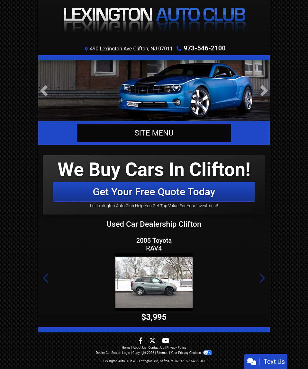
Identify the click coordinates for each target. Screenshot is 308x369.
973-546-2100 (205, 48)
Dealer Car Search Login (113, 353)
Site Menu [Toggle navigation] (154, 132)
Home (126, 347)
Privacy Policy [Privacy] (176, 347)
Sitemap (162, 353)
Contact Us (156, 347)
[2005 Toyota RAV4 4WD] (154, 282)
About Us (139, 347)
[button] (44, 90)
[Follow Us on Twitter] (153, 341)
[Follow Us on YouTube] (165, 341)
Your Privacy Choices (191, 353)
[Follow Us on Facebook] (141, 341)
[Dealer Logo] (154, 21)
